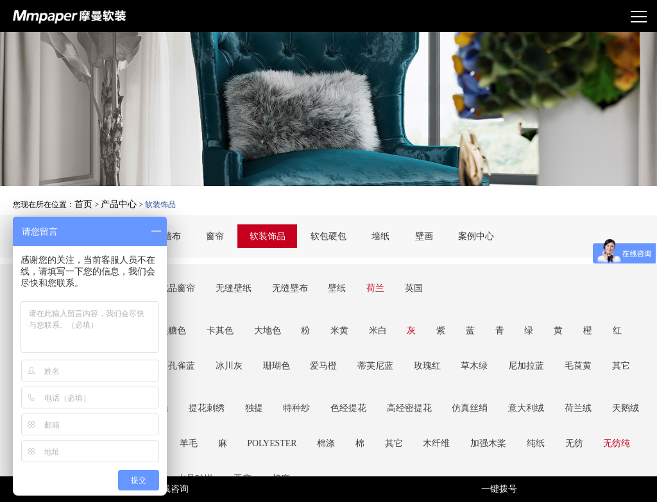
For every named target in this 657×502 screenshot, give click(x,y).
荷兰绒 (505, 337)
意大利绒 (461, 337)
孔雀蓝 (591, 300)
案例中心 (464, 234)
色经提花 (308, 337)
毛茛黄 (385, 316)
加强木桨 (344, 353)
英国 (365, 275)
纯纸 (384, 353)
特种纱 (264, 337)
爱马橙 (170, 316)
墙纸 (377, 234)
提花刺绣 (189, 337)
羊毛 (627, 337)
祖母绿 (552, 300)
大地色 (241, 300)
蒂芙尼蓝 (214, 316)
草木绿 (298, 316)
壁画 (416, 234)
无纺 (415, 353)
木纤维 (300, 353)
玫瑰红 (258, 316)
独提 (229, 337)
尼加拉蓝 (342, 316)
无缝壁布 (262, 275)
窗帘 (223, 234)
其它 (421, 316)
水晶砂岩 (543, 353)
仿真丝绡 (413, 337)
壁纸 (302, 275)
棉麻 (614, 353)
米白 (331, 300)
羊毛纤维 (495, 353)
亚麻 (583, 353)
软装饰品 (271, 234)
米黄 (300, 300)
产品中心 (113, 200)
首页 (82, 200)
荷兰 (333, 275)
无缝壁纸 (214, 275)
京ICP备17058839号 (408, 460)
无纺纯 (451, 353)
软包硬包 (328, 234)
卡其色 (201, 300)
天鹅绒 (545, 337)
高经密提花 (361, 337)
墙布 (184, 234)
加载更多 (328, 412)
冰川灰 (631, 300)
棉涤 (210, 353)
